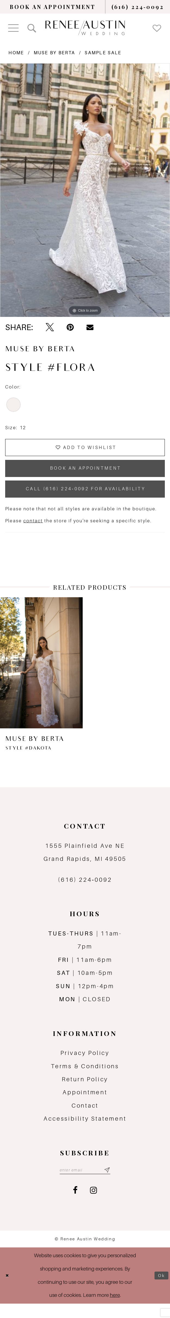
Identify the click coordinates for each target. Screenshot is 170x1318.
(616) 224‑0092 (85, 892)
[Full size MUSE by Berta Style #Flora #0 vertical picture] (85, 190)
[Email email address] (85, 1183)
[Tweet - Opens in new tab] (50, 327)
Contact (85, 1117)
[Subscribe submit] (111, 1183)
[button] (13, 28)
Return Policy (85, 1091)
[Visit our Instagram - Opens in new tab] (93, 1204)
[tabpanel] (85, 190)
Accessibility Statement (85, 1131)
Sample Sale (103, 52)
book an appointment (86, 475)
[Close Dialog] (8, 1289)
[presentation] (41, 675)
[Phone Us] (138, 7)
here (115, 1309)
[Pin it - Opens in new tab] (70, 327)
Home (16, 52)
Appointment (85, 1104)
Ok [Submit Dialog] (160, 1289)
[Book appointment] (53, 7)
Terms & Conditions (85, 1078)
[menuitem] (53, 7)
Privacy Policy (85, 1065)
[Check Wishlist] (157, 27)
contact (33, 533)
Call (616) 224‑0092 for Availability (85, 500)
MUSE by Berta (54, 52)
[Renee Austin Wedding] (85, 28)
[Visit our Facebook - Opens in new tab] (75, 1204)
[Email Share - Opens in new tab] (90, 327)
